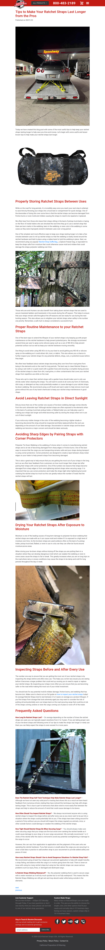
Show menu (88, 3)
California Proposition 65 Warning (52, 945)
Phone (83, 921)
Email (77, 921)
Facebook (57, 921)
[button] (40, 3)
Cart (82, 3)
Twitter (64, 921)
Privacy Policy (42, 941)
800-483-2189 (64, 3)
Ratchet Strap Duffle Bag (48, 242)
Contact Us (64, 941)
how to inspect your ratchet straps (70, 694)
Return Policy (54, 941)
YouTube (70, 921)
